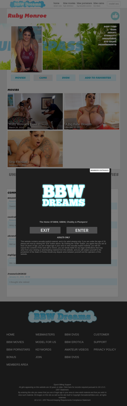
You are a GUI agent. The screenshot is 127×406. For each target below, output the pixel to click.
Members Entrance (100, 170)
